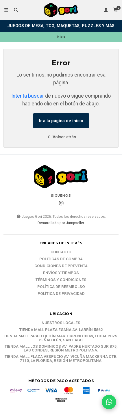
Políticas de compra (61, 259)
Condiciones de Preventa (61, 266)
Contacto (61, 252)
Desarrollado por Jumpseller (61, 223)
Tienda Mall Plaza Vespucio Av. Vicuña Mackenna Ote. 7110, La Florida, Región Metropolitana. (61, 358)
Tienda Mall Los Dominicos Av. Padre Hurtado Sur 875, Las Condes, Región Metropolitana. (61, 348)
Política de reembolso (61, 287)
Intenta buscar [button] (27, 96)
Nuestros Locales (61, 323)
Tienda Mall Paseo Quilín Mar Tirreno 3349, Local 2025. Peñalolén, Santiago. (61, 338)
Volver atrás (61, 137)
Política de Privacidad (61, 294)
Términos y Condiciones (61, 280)
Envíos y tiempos (61, 273)
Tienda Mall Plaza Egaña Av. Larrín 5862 (61, 330)
